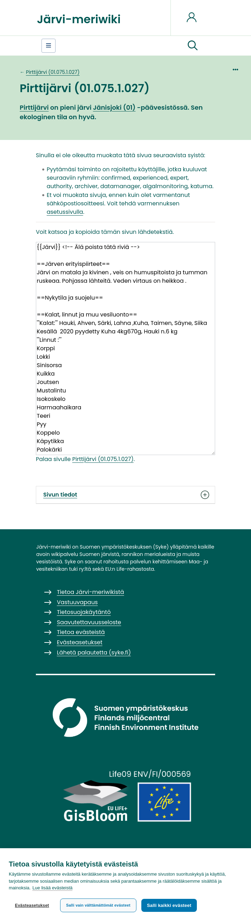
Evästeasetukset (32, 905)
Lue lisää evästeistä (52, 888)
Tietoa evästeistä (81, 632)
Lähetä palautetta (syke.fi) (94, 652)
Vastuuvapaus (77, 602)
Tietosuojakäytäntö (84, 612)
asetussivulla (65, 212)
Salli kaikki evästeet (169, 905)
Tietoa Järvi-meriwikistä (90, 592)
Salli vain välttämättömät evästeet (98, 905)
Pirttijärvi (34, 107)
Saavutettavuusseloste (89, 622)
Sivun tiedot (125, 495)
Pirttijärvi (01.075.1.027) (53, 72)
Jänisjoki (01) (114, 107)
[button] (193, 45)
